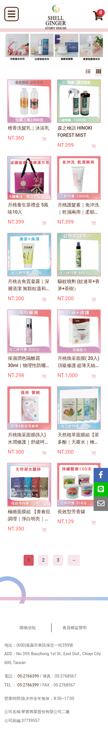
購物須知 (28, 627)
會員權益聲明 (74, 627)
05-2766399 (28, 676)
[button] (97, 47)
